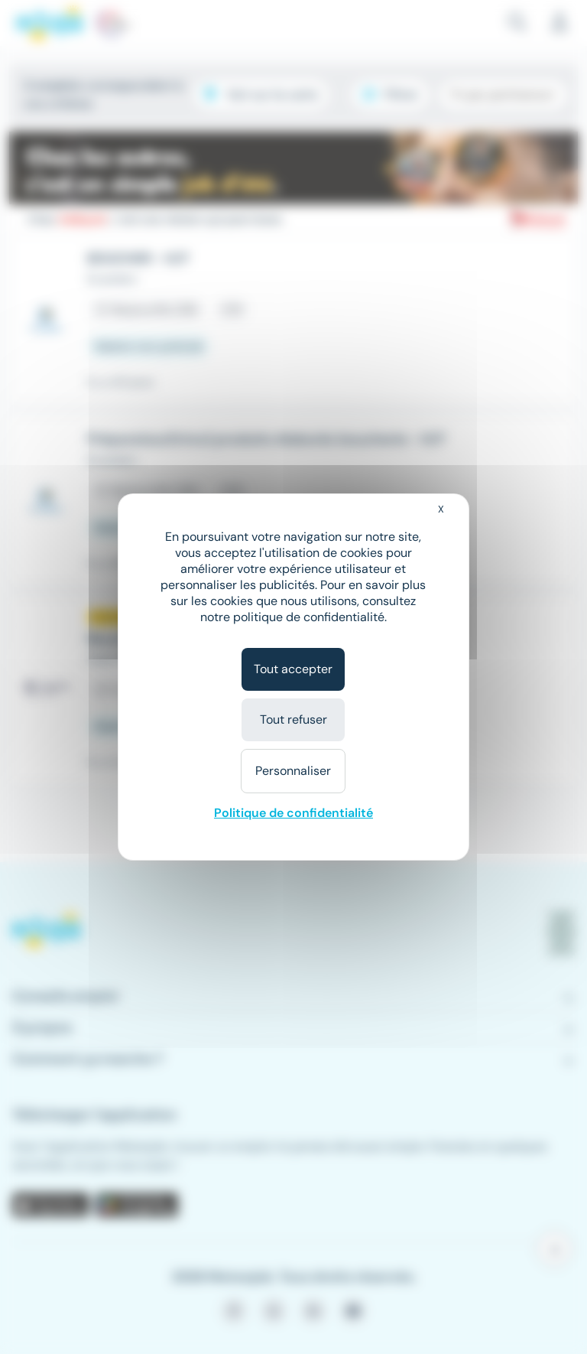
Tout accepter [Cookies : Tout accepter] (293, 669)
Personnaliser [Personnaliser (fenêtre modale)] (293, 771)
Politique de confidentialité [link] (293, 813)
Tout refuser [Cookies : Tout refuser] (293, 719)
